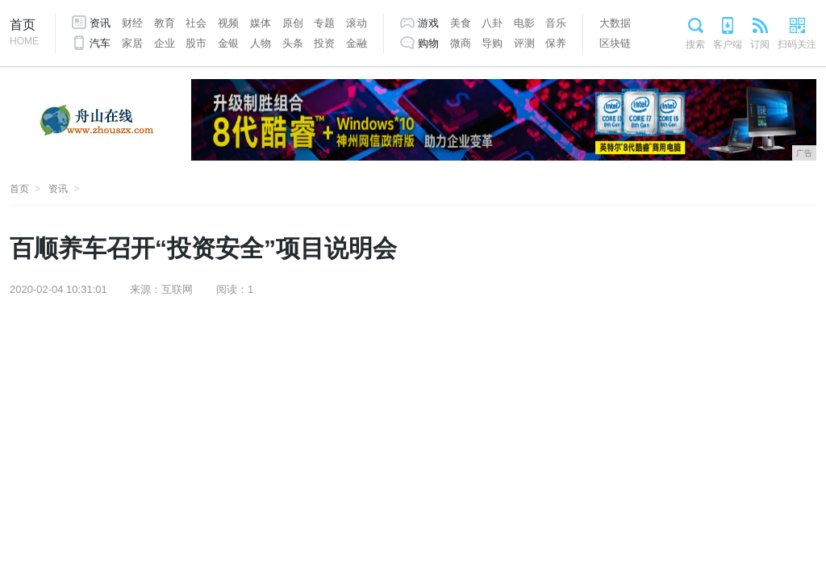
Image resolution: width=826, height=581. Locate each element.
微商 (460, 43)
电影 (524, 23)
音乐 (555, 23)
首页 (24, 33)
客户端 (727, 44)
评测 (524, 43)
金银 (228, 43)
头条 (292, 43)
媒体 (260, 23)
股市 (196, 43)
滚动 (356, 23)
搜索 (695, 44)
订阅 (760, 44)
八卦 (492, 23)
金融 (356, 43)
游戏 (428, 23)
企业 (164, 43)
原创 (292, 23)
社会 (196, 23)
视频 (228, 23)
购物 (428, 43)
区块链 (615, 43)
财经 (132, 23)
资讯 (100, 23)
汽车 (100, 43)
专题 (324, 23)
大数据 (615, 23)
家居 (132, 43)
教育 (164, 23)
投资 (324, 43)
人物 (260, 43)
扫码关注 (797, 44)
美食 (460, 23)
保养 (555, 43)
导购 (492, 43)
